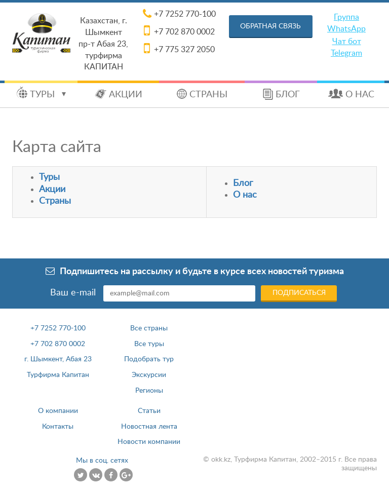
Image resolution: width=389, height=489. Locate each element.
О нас (359, 94)
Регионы (149, 390)
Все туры (149, 344)
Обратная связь (270, 26)
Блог (288, 94)
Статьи (149, 411)
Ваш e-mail (73, 292)
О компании (58, 411)
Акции (125, 94)
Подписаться (299, 292)
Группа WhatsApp (346, 23)
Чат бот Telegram (346, 47)
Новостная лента (149, 426)
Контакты (57, 426)
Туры (48, 94)
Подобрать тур (149, 359)
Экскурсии (149, 375)
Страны (208, 94)
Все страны (149, 328)
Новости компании (149, 441)
